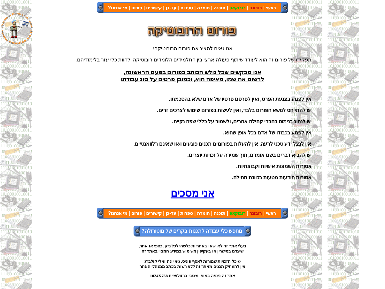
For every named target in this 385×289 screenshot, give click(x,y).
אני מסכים (192, 193)
